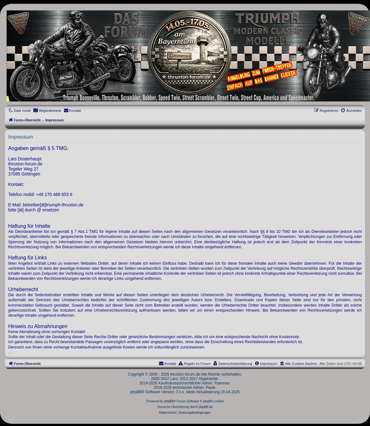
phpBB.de (206, 407)
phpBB (169, 401)
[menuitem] (47, 110)
